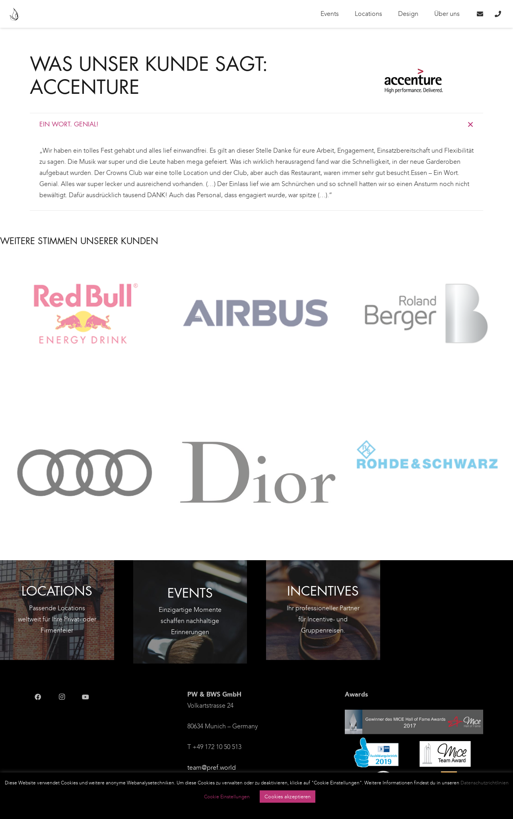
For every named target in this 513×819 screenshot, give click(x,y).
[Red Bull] (85, 318)
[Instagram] (62, 697)
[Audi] (85, 474)
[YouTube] (85, 697)
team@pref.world (211, 767)
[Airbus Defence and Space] (256, 318)
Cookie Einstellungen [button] (227, 797)
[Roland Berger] (427, 318)
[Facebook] (38, 697)
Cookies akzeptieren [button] (287, 797)
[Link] (14, 14)
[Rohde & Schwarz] (427, 460)
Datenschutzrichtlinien (485, 783)
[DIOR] (256, 474)
